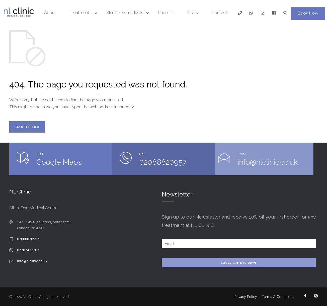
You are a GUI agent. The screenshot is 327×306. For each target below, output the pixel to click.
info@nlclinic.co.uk (223, 162)
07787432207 (28, 250)
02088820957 (162, 162)
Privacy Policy (245, 297)
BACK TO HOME (27, 127)
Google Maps (59, 162)
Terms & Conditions (278, 297)
